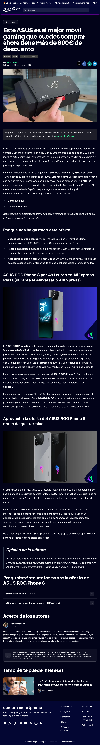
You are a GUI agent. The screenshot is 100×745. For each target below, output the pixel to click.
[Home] (11, 10)
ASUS (15, 57)
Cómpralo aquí (16, 200)
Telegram (91, 533)
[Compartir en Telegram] (95, 63)
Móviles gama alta (62, 3)
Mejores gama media (81, 3)
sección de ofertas (64, 136)
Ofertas (7, 57)
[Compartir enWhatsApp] (90, 63)
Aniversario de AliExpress (77, 185)
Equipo (85, 711)
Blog (14, 22)
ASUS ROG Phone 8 (16, 148)
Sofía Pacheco (13, 62)
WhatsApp (78, 533)
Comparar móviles (44, 3)
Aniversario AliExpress (29, 57)
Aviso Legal (87, 725)
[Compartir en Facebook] (84, 63)
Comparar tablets (27, 3)
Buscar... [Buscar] (31, 10)
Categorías (65, 711)
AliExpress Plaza (54, 161)
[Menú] (95, 10)
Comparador (66, 716)
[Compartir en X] (79, 63)
